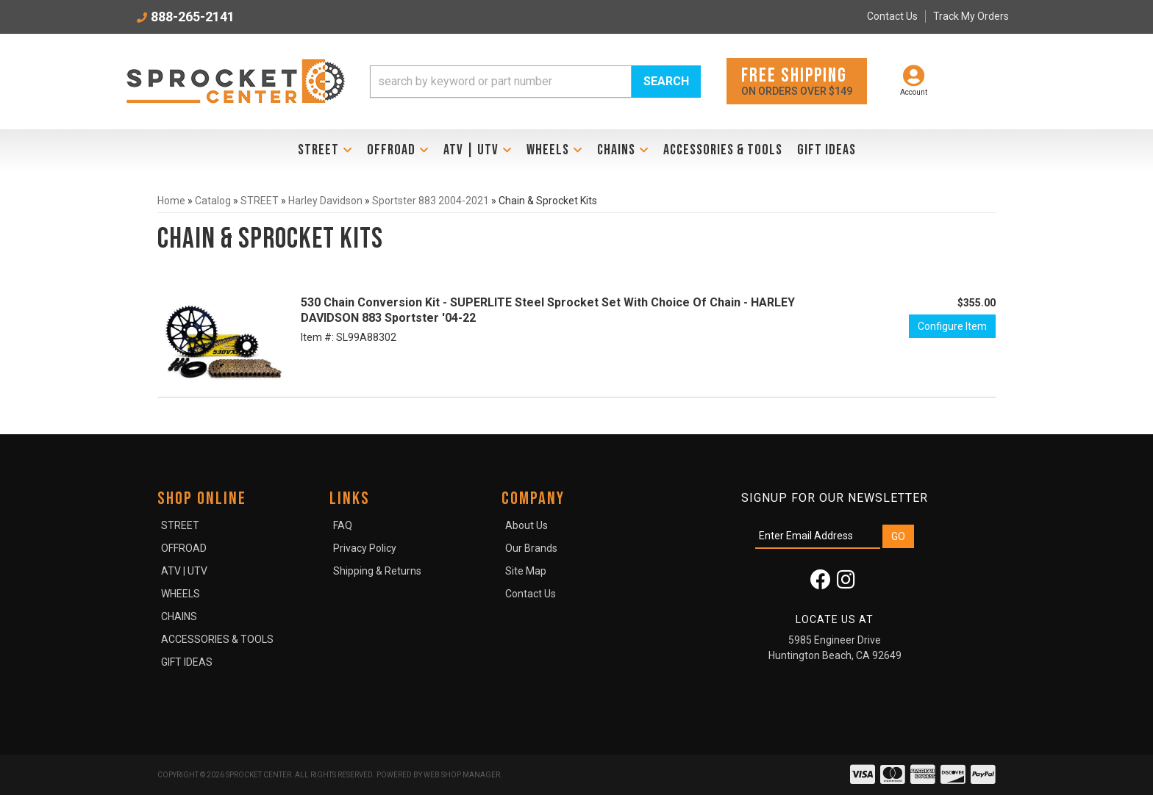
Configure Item (952, 326)
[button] (535, 81)
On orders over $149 (796, 80)
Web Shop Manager (462, 775)
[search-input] (501, 81)
